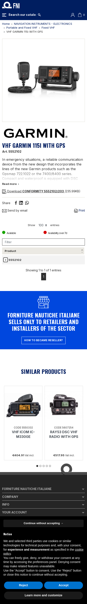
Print (79, 211)
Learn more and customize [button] (43, 595)
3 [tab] (44, 478)
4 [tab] (47, 478)
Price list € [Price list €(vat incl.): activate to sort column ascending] (59, 254)
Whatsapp (27, 203)
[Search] (22, 14)
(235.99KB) (41, 191)
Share (16, 203)
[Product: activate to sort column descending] (13, 255)
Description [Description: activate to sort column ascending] (35, 258)
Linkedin (21, 203)
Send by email (14, 210)
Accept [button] (64, 585)
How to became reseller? (43, 352)
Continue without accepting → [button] (43, 523)
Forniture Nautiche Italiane (27, 500)
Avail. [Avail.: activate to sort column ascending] (77, 258)
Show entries (43, 225)
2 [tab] (40, 478)
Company (10, 508)
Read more (10, 184)
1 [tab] (37, 478)
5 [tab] (50, 478)
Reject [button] (23, 585)
